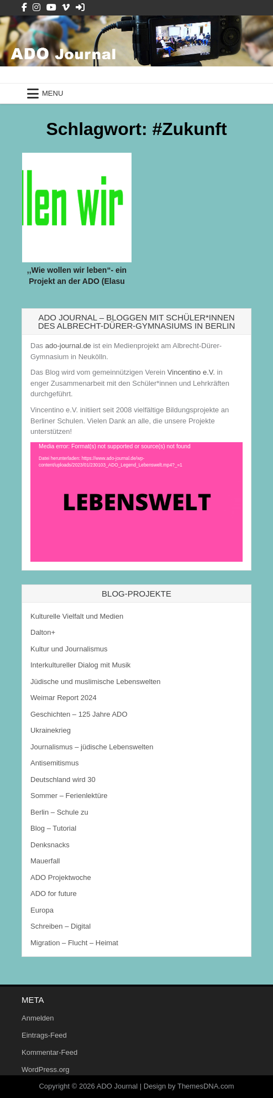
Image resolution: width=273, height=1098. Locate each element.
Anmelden (38, 1018)
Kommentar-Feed (49, 1052)
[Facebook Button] (24, 7)
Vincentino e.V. (191, 372)
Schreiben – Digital (60, 926)
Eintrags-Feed (44, 1035)
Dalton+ (42, 632)
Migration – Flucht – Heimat (74, 943)
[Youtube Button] (51, 7)
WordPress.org (45, 1069)
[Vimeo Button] (66, 7)
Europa (42, 910)
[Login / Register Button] (80, 7)
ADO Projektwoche (60, 877)
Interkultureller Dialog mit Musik (80, 665)
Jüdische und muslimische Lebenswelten (95, 681)
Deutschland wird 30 (63, 779)
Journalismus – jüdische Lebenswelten (92, 747)
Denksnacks (50, 845)
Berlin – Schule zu (59, 812)
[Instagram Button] (36, 7)
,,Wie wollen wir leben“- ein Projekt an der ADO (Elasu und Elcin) (77, 281)
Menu (52, 93)
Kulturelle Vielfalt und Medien (76, 616)
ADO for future (53, 893)
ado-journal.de (68, 345)
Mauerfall (45, 861)
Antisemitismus (54, 763)
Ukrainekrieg (50, 730)
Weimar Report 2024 (63, 697)
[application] (136, 502)
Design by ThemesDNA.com (189, 1086)
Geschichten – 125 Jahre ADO (79, 714)
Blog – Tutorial (53, 828)
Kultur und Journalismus (68, 649)
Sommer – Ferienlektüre (68, 795)
